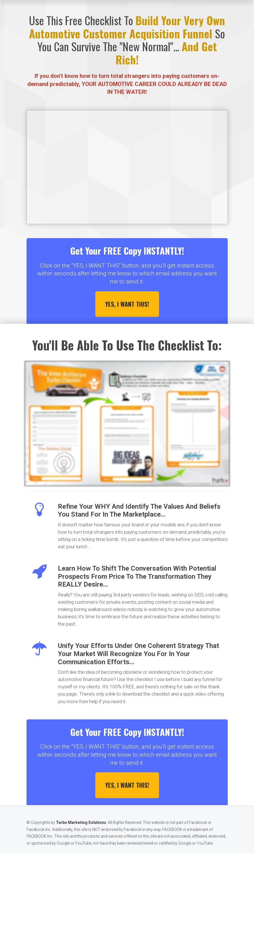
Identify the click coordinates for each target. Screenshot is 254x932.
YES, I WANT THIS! (127, 303)
